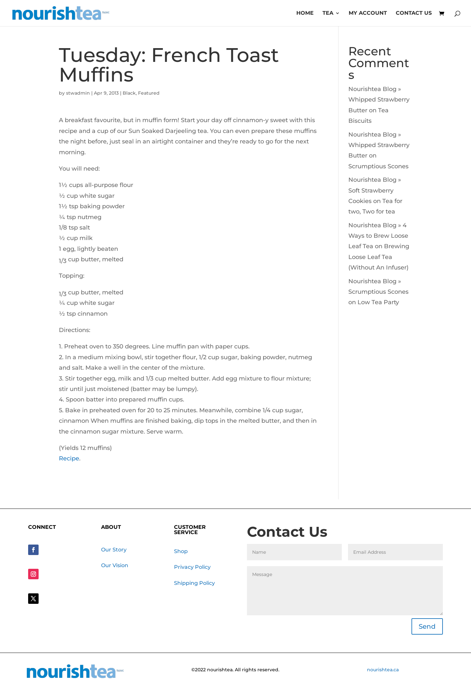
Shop (181, 551)
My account (368, 13)
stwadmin (78, 93)
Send (427, 626)
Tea (328, 13)
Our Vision (114, 565)
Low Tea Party (378, 302)
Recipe (69, 458)
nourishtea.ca (383, 670)
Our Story (114, 550)
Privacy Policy (192, 567)
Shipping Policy (194, 583)
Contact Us (414, 13)
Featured (149, 93)
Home (305, 13)
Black (129, 93)
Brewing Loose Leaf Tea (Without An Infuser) (378, 257)
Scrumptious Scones (378, 166)
